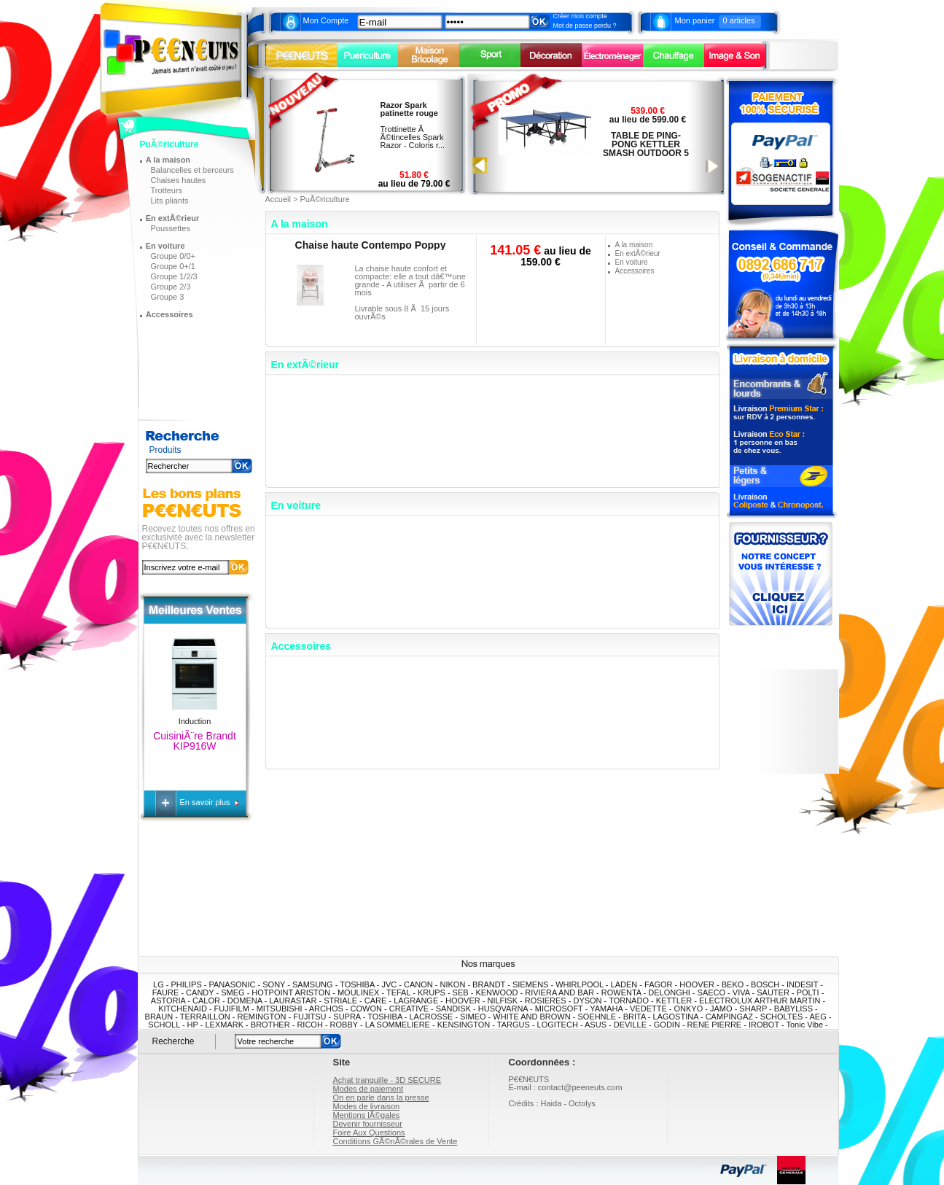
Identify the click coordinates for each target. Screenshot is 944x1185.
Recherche (173, 1041)
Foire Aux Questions (369, 1132)
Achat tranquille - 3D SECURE (387, 1080)
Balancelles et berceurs (192, 170)
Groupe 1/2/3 (174, 276)
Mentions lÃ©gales (366, 1115)
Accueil (278, 199)
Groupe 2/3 (171, 286)
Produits (165, 450)
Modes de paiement (368, 1088)
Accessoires (169, 314)
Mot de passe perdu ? (585, 25)
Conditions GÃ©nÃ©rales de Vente (395, 1141)
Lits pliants (170, 200)
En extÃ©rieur (173, 218)
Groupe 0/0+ (173, 256)
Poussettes (170, 228)
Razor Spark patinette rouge (409, 109)
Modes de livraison (366, 1106)
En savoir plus (206, 802)
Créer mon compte (580, 16)
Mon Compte (326, 20)
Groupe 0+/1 (173, 266)
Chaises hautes (178, 180)
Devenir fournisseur (367, 1123)
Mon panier (695, 20)
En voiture (165, 245)
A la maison (168, 159)
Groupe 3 (167, 296)
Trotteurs (167, 190)
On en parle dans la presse (381, 1097)
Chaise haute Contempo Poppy (370, 245)
